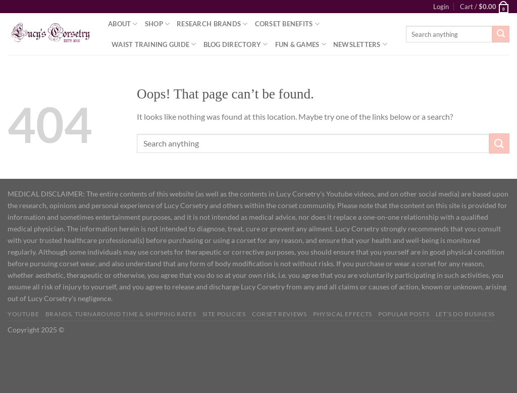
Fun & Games (300, 44)
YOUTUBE (23, 314)
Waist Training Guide (154, 44)
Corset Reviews (279, 314)
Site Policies (224, 314)
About (123, 24)
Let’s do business (465, 314)
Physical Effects (342, 314)
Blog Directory (235, 44)
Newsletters (360, 44)
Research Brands (212, 24)
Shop (157, 24)
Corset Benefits (287, 24)
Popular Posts (403, 314)
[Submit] (500, 34)
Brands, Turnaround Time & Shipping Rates (120, 314)
